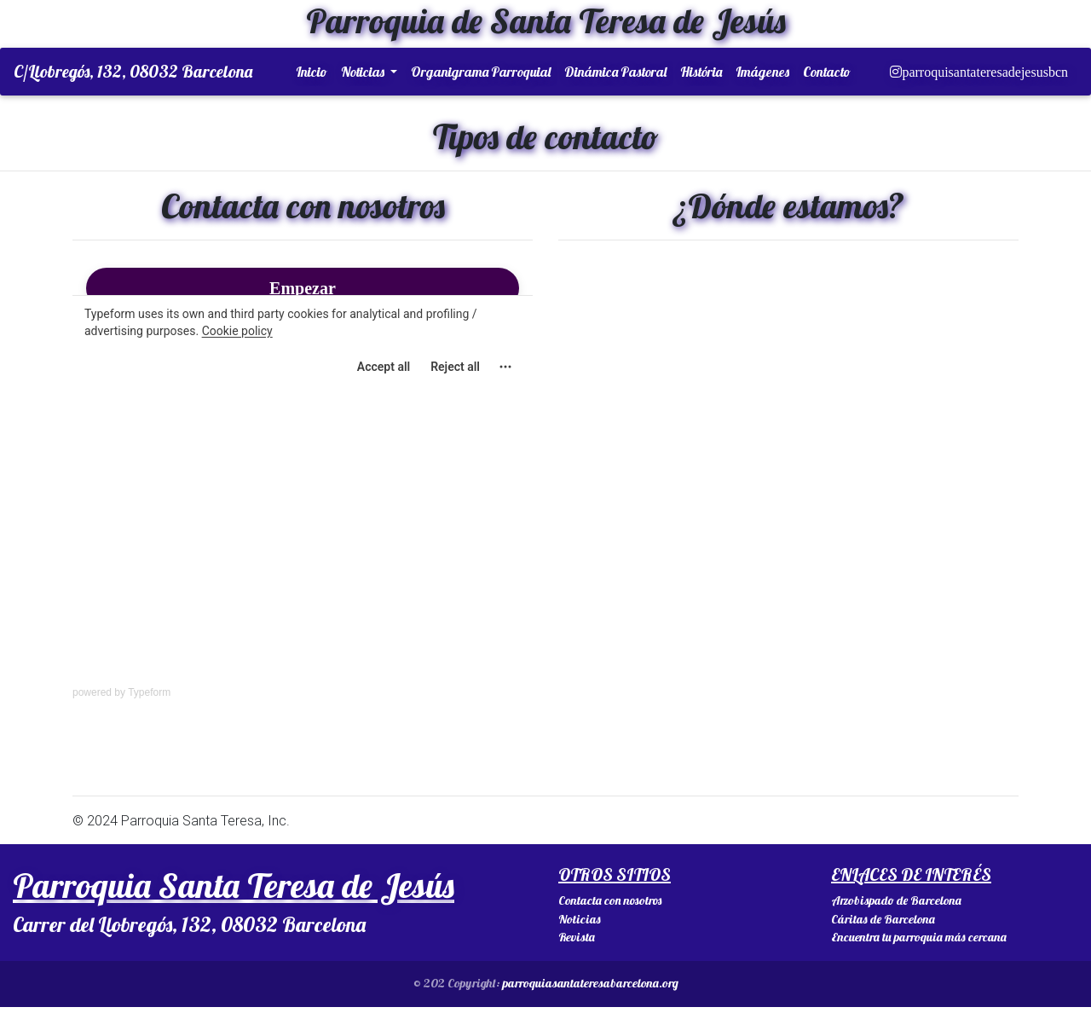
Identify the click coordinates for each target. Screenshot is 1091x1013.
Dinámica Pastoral (615, 75)
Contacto (827, 75)
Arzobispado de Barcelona (896, 907)
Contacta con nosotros (609, 907)
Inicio (311, 75)
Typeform (149, 699)
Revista (576, 944)
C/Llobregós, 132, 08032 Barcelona (133, 74)
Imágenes (762, 75)
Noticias (364, 75)
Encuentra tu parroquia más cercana (919, 944)
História (701, 75)
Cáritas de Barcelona (883, 926)
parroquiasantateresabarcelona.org (590, 990)
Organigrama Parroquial (481, 75)
